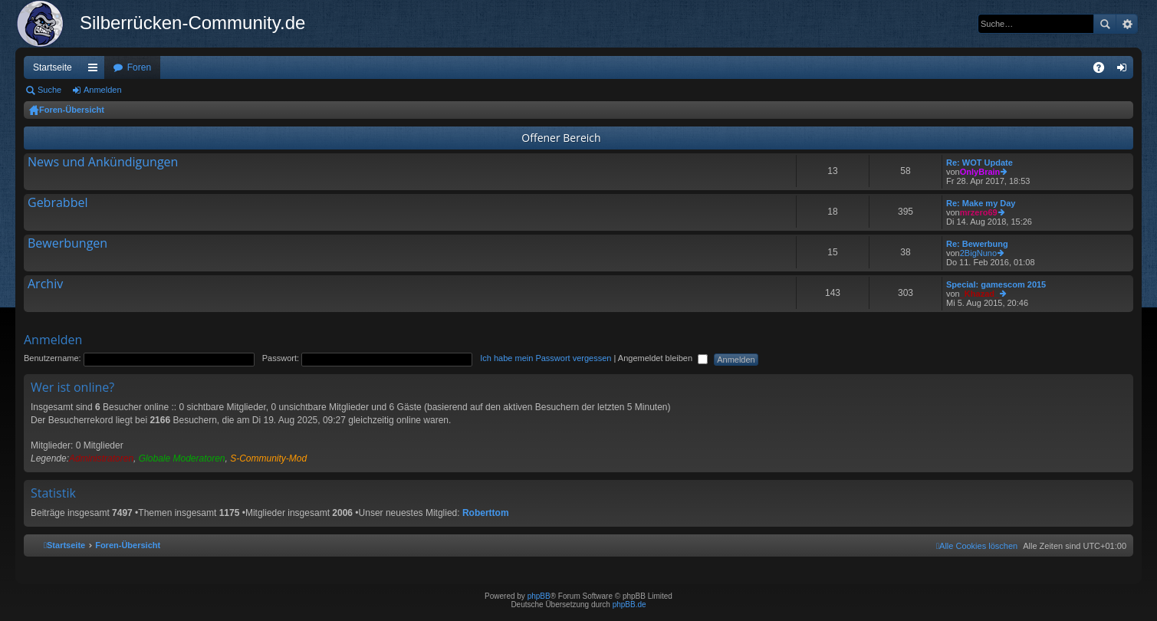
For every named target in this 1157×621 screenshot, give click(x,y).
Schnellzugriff (95, 70)
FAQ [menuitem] (1103, 70)
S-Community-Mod (268, 458)
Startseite (52, 67)
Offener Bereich (560, 137)
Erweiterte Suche (1126, 24)
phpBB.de (629, 604)
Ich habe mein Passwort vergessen (545, 358)
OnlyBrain (980, 171)
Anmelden (103, 89)
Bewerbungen (67, 243)
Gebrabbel (57, 203)
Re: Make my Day (981, 203)
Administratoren (101, 458)
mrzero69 (979, 212)
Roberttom (485, 513)
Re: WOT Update (979, 162)
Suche (1104, 24)
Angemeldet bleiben (663, 358)
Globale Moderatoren (182, 458)
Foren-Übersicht (71, 109)
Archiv (45, 284)
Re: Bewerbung (977, 243)
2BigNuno (978, 253)
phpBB (539, 596)
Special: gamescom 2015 (996, 284)
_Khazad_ (979, 293)
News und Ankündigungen (103, 162)
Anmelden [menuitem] (1125, 70)
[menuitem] (976, 545)
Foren (139, 67)
